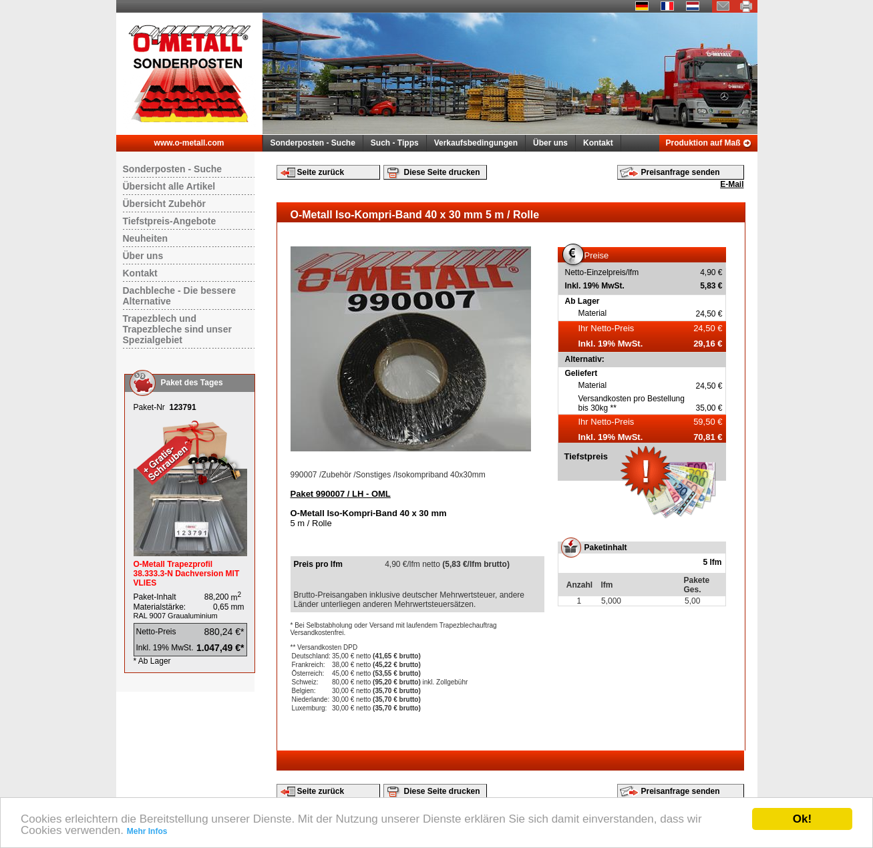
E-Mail (731, 184)
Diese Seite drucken (442, 172)
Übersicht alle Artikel (169, 186)
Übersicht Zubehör (164, 203)
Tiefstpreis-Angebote (169, 221)
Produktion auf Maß (703, 143)
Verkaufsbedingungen (476, 143)
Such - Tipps (395, 143)
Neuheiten (145, 238)
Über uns (550, 143)
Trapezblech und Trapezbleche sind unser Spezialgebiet (177, 329)
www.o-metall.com (189, 143)
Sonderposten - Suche (313, 143)
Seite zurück (321, 172)
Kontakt (598, 143)
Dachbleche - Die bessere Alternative (179, 295)
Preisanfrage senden (680, 172)
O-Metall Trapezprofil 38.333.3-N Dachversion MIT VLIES (187, 574)
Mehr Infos (147, 831)
